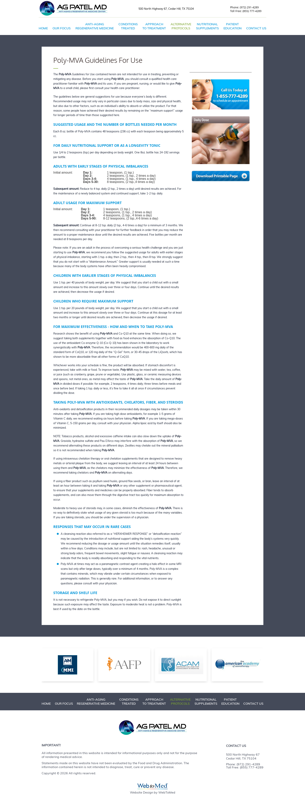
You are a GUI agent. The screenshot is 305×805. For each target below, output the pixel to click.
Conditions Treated (128, 26)
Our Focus (62, 28)
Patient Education (232, 26)
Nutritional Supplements (207, 26)
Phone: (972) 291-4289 (243, 764)
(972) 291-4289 (249, 7)
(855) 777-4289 (252, 11)
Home (43, 28)
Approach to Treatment (154, 26)
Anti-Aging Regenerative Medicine (94, 26)
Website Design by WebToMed (152, 792)
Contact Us (256, 28)
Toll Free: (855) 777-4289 (244, 767)
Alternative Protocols (181, 26)
